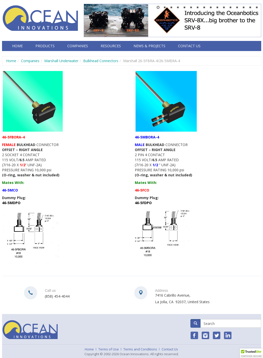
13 (237, 8)
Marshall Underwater (61, 60)
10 (217, 8)
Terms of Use (108, 349)
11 (224, 8)
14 (243, 8)
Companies (77, 45)
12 (230, 8)
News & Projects (149, 45)
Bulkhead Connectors (100, 60)
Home (17, 45)
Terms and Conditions (140, 349)
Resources (111, 45)
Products (45, 45)
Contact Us (189, 45)
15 (250, 8)
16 (256, 8)
